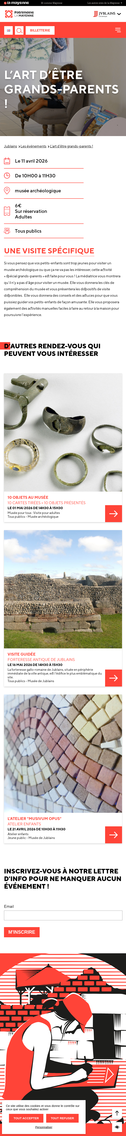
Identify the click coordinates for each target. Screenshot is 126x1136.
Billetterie (40, 30)
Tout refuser (62, 1118)
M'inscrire (24, 933)
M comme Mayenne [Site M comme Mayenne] (51, 3)
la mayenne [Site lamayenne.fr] (16, 3)
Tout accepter (26, 1118)
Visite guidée (22, 683)
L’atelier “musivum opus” (35, 848)
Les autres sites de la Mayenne (104, 3)
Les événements (33, 146)
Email (9, 906)
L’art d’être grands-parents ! (71, 146)
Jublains (10, 146)
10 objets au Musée (28, 518)
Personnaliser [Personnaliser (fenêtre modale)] (43, 1127)
